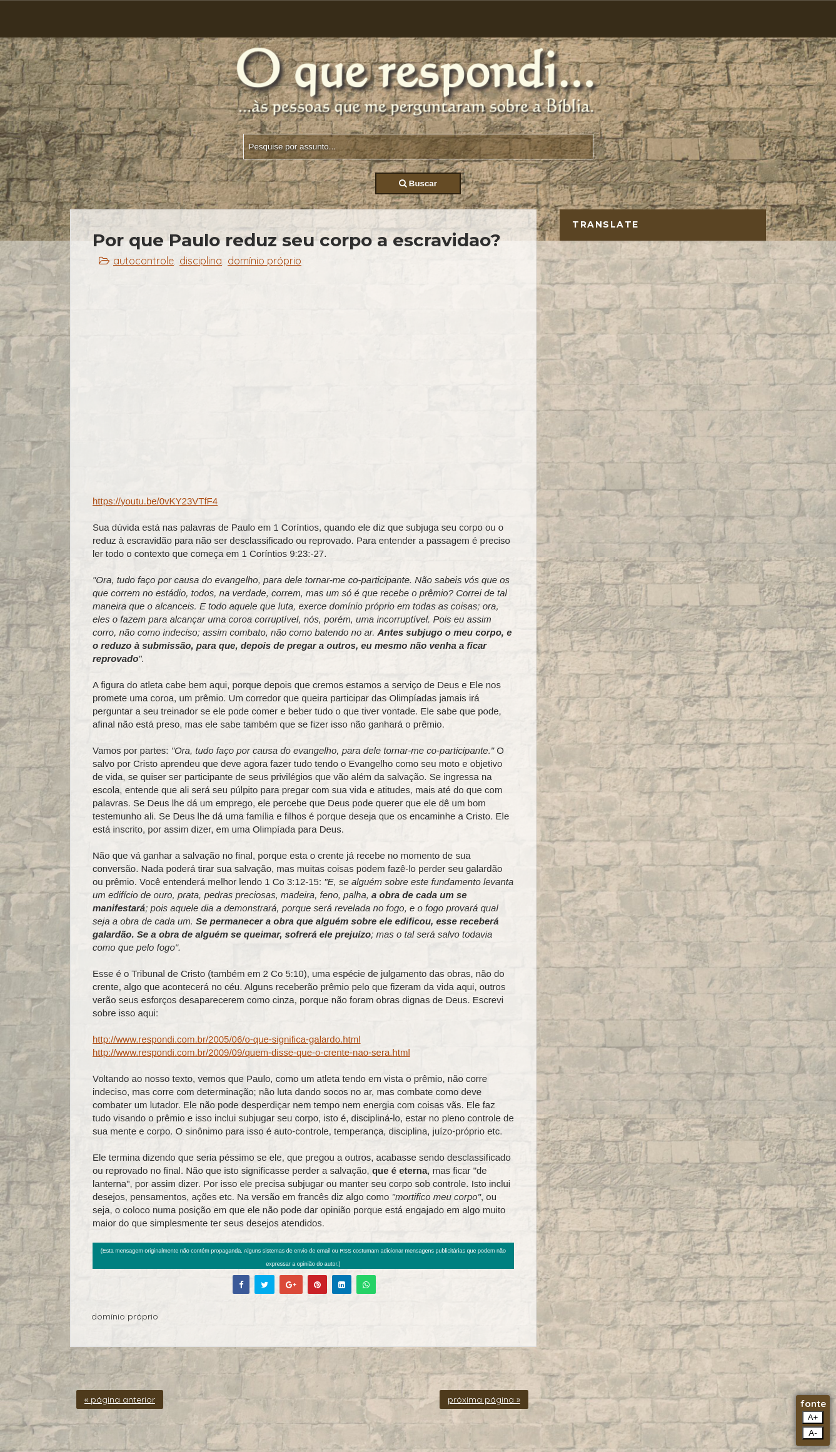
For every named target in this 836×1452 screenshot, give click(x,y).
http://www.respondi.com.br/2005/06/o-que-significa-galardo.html (227, 1039)
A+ (813, 1417)
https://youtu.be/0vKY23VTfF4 (155, 501)
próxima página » (484, 1399)
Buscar (418, 183)
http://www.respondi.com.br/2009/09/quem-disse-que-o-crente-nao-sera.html (251, 1052)
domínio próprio (264, 260)
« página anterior (119, 1399)
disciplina (200, 260)
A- (812, 1433)
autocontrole (143, 260)
